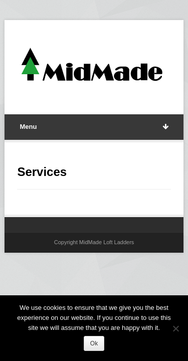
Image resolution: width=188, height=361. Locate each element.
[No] (175, 328)
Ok (94, 343)
